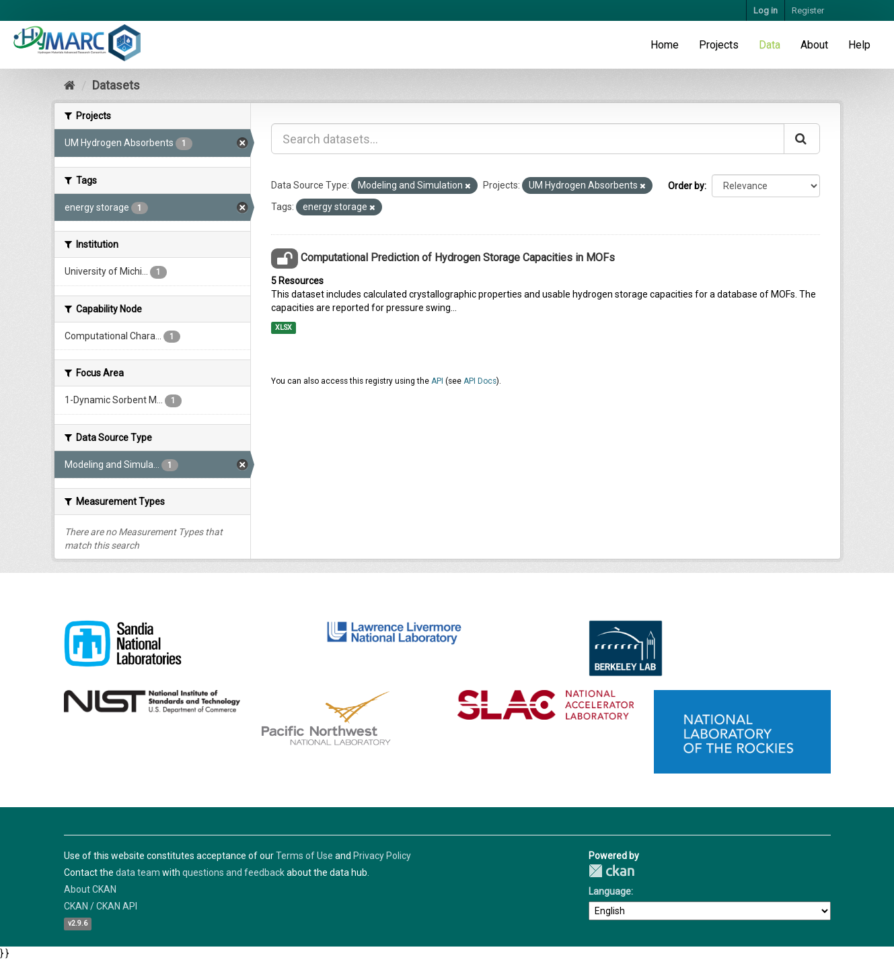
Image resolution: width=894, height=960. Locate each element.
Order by (686, 185)
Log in (765, 10)
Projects (719, 44)
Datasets (116, 85)
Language (610, 891)
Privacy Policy (382, 855)
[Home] (69, 85)
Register (808, 10)
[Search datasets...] (527, 138)
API (437, 381)
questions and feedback (233, 872)
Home (664, 44)
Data (769, 44)
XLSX (283, 327)
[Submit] (802, 138)
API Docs (479, 381)
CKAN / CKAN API (100, 906)
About (814, 44)
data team (138, 872)
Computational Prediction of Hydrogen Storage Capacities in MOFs (458, 257)
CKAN (611, 871)
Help (859, 44)
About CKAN (90, 889)
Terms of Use (304, 855)
